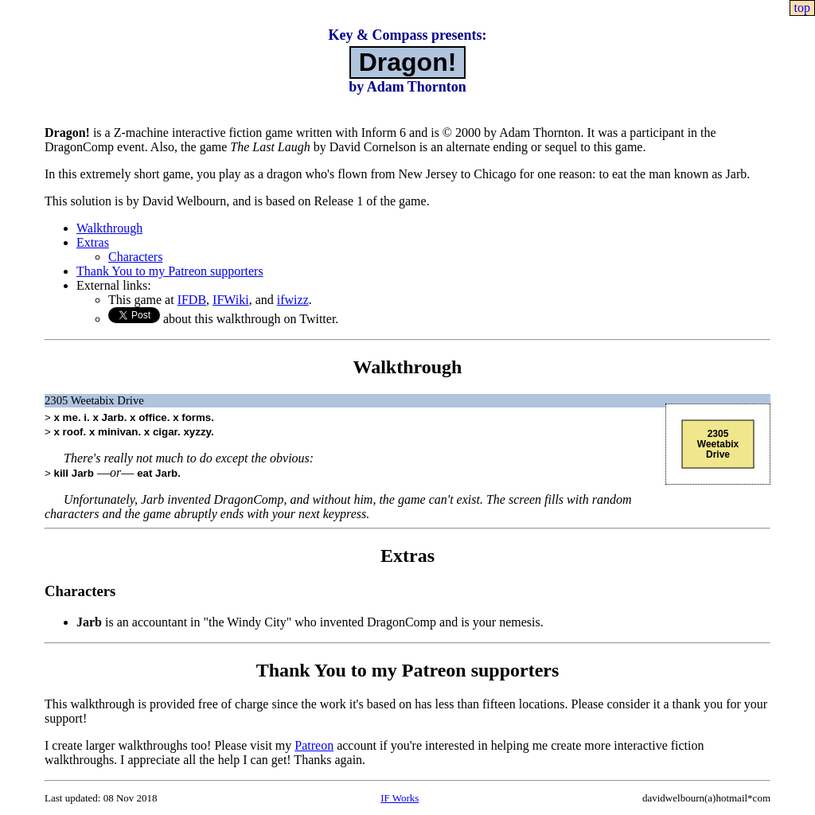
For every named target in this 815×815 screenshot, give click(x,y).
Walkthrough (109, 228)
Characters (135, 256)
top (802, 7)
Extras (92, 242)
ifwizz (293, 299)
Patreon (313, 745)
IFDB (191, 299)
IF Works (399, 798)
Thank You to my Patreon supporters (169, 271)
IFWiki (231, 299)
